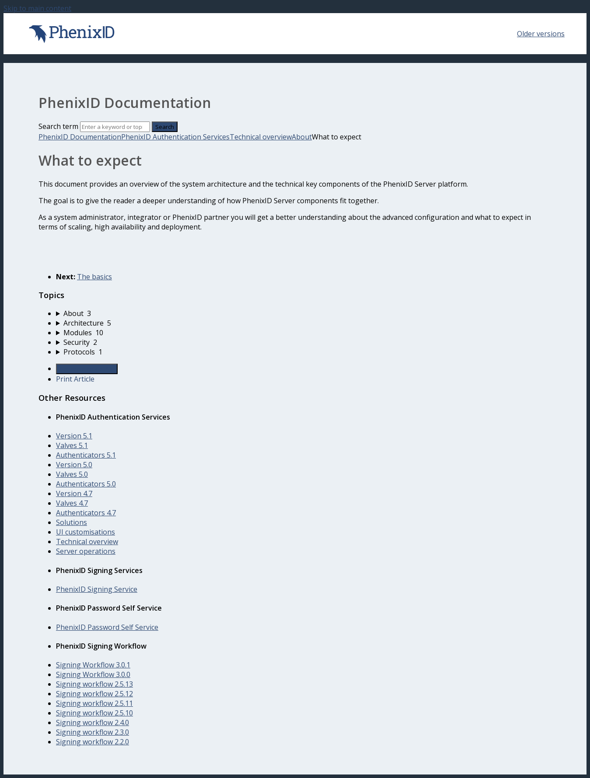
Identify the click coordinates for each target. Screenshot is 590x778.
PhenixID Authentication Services (175, 137)
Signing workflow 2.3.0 (92, 732)
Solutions (71, 522)
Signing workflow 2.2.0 (92, 742)
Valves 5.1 (72, 445)
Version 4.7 (74, 493)
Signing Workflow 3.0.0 (93, 674)
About (302, 137)
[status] (295, 222)
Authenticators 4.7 (86, 513)
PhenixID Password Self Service (107, 627)
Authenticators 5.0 (86, 484)
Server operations (85, 551)
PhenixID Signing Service (96, 589)
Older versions (541, 33)
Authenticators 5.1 (86, 455)
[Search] (115, 127)
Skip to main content (37, 8)
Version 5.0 (74, 464)
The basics (94, 276)
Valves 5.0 (72, 474)
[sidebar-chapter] (304, 313)
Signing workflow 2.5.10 (94, 713)
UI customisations (85, 532)
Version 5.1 (74, 436)
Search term (58, 126)
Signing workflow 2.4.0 (92, 722)
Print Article (75, 379)
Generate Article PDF (86, 369)
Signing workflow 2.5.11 (94, 703)
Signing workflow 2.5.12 (94, 693)
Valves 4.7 (72, 503)
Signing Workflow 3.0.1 (93, 665)
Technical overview (261, 137)
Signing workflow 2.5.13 (94, 684)
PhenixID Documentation (79, 137)
